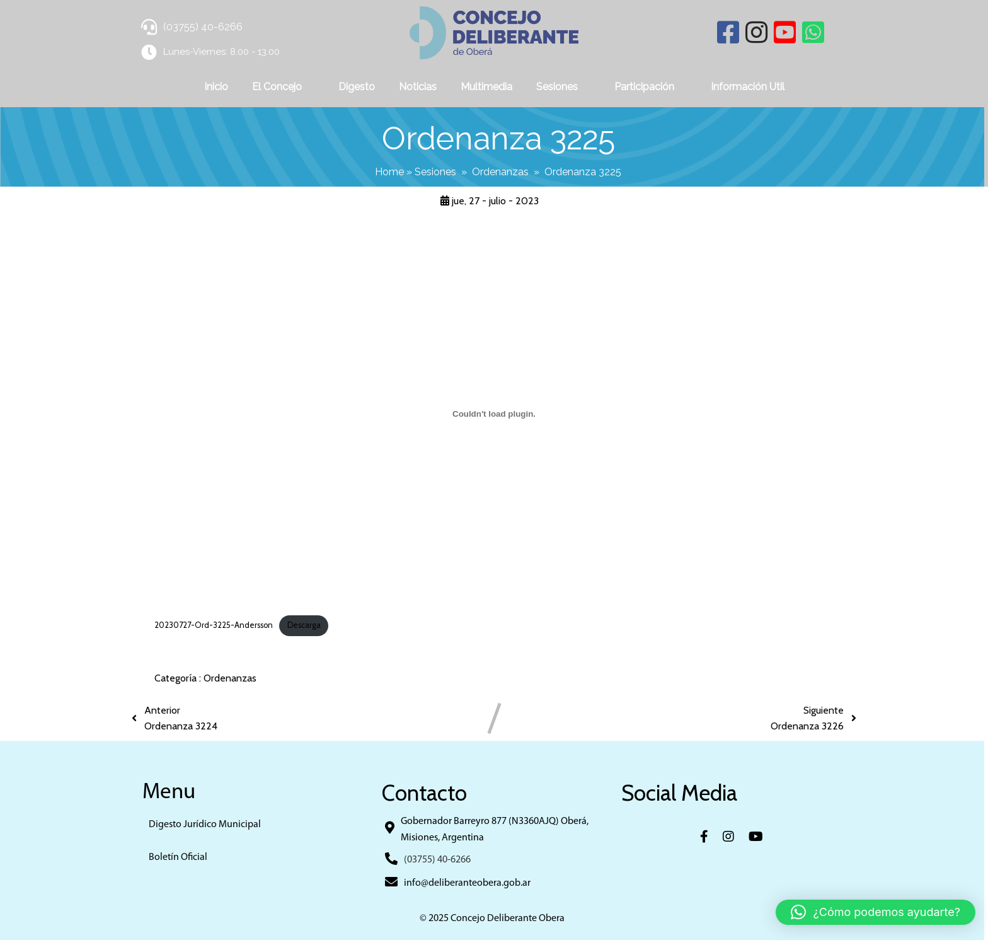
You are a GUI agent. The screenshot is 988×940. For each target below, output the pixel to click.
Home (391, 172)
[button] (875, 912)
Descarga (304, 625)
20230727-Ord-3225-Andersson (213, 625)
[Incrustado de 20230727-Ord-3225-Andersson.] (494, 413)
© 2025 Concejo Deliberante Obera (494, 919)
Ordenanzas (502, 172)
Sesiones (438, 172)
